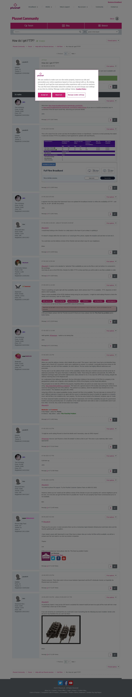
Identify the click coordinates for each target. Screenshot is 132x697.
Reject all (59, 95)
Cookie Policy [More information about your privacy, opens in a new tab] (81, 89)
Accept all (44, 95)
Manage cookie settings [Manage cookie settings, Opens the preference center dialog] (76, 95)
